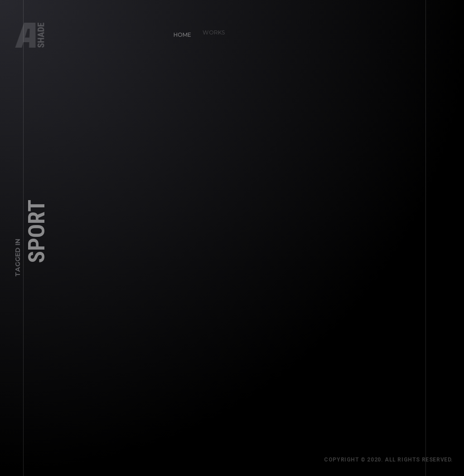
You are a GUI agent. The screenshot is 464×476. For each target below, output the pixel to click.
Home (179, 31)
